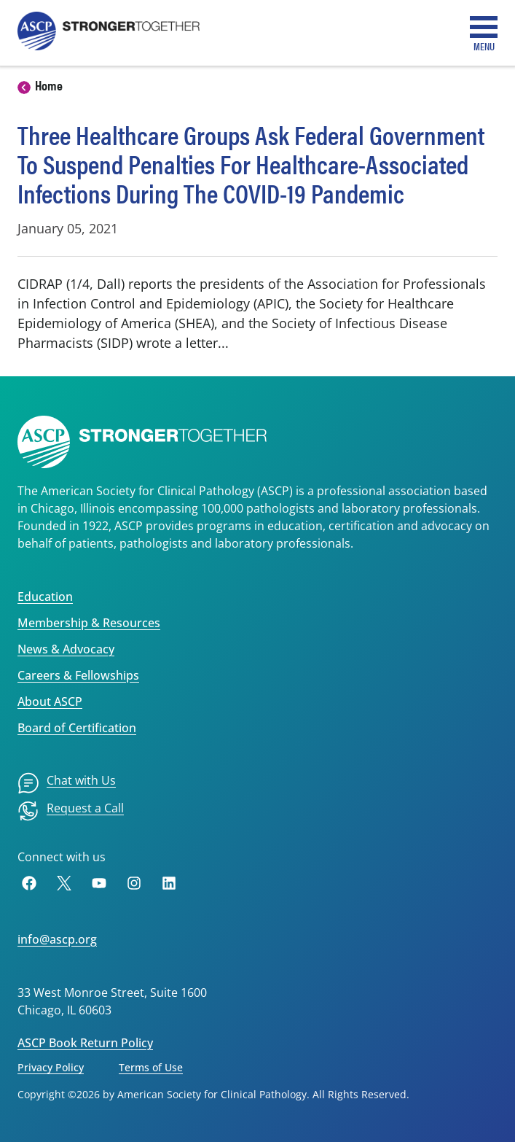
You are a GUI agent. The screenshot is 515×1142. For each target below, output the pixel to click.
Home (49, 85)
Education (45, 597)
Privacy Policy (50, 1067)
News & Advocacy (65, 649)
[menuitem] (66, 783)
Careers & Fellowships (78, 675)
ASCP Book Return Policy (85, 1043)
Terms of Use (151, 1067)
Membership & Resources (88, 623)
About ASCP (49, 702)
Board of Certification (76, 728)
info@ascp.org (57, 939)
